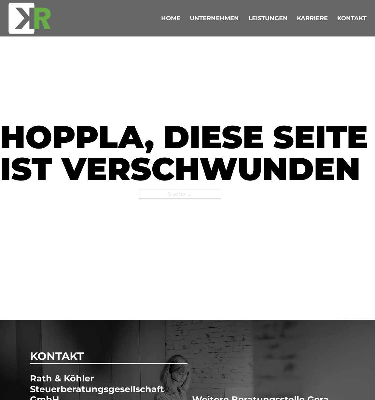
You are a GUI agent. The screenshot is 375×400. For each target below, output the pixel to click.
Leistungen (268, 18)
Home (170, 18)
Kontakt (352, 18)
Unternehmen (214, 18)
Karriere (312, 18)
